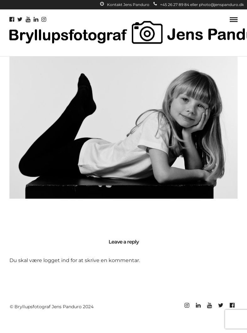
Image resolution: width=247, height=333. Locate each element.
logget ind (56, 260)
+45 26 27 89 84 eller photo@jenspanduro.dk (198, 4)
